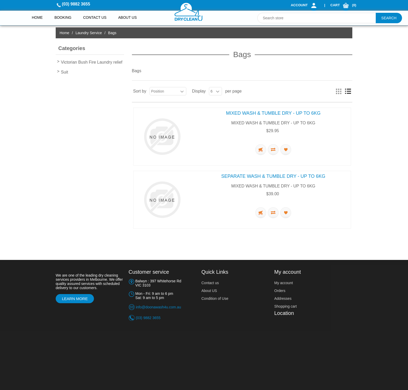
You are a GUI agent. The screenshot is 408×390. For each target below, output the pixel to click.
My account (283, 283)
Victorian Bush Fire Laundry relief (91, 62)
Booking (62, 17)
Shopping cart (285, 306)
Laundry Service (88, 33)
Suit (64, 72)
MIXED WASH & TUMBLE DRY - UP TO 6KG (273, 113)
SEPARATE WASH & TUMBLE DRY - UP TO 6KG (273, 176)
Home (37, 17)
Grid (338, 91)
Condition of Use (214, 298)
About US (209, 291)
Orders (279, 291)
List (348, 91)
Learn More (75, 298)
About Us (127, 17)
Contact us (94, 17)
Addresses (282, 298)
